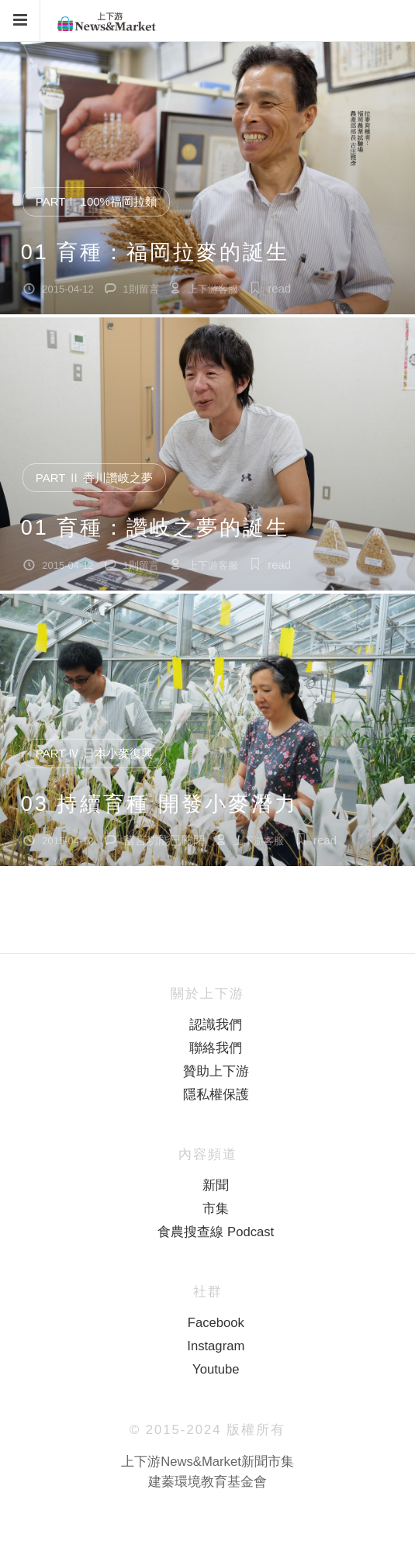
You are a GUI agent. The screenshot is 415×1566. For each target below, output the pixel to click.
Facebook (216, 1322)
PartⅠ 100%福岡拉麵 (96, 201)
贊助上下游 (216, 1071)
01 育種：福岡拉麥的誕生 (155, 252)
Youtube (215, 1369)
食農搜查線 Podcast (215, 1232)
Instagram (215, 1346)
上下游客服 (213, 289)
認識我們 (215, 1024)
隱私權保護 (216, 1094)
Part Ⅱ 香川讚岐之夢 (95, 477)
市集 (215, 1208)
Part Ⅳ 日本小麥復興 (95, 753)
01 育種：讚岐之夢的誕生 (155, 527)
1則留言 (141, 289)
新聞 (215, 1185)
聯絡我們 (215, 1048)
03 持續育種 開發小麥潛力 (159, 804)
